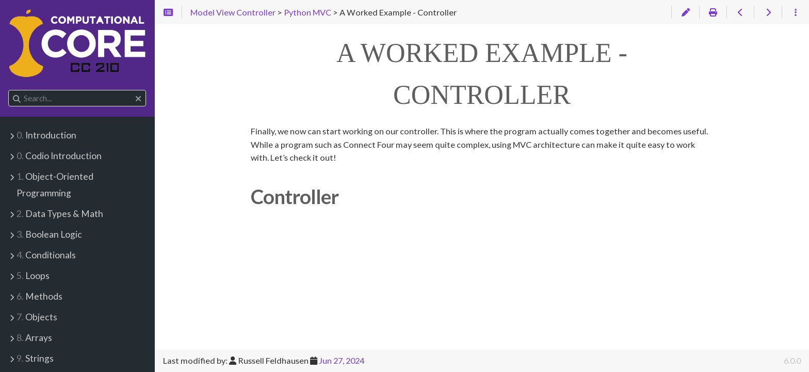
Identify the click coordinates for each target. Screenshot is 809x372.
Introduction (46, 135)
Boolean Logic (49, 234)
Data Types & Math (60, 213)
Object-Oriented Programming (55, 184)
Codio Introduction (59, 155)
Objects (37, 317)
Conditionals (46, 255)
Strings (35, 358)
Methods (39, 296)
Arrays (34, 337)
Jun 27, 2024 (341, 360)
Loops (33, 275)
